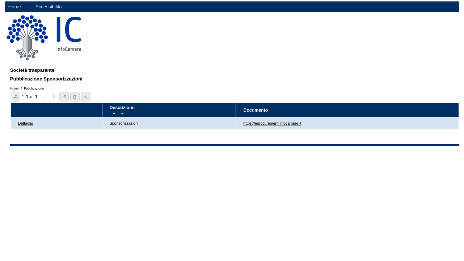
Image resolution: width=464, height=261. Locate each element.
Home (14, 6)
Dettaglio (25, 123)
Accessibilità (48, 6)
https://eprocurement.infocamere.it (272, 123)
